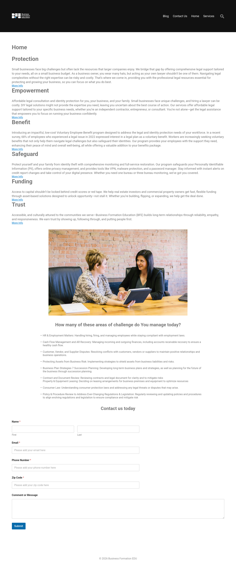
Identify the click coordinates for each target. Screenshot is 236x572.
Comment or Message (25, 495)
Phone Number (21, 460)
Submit (18, 526)
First (14, 434)
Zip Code (18, 477)
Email (16, 442)
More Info (17, 85)
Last (79, 434)
